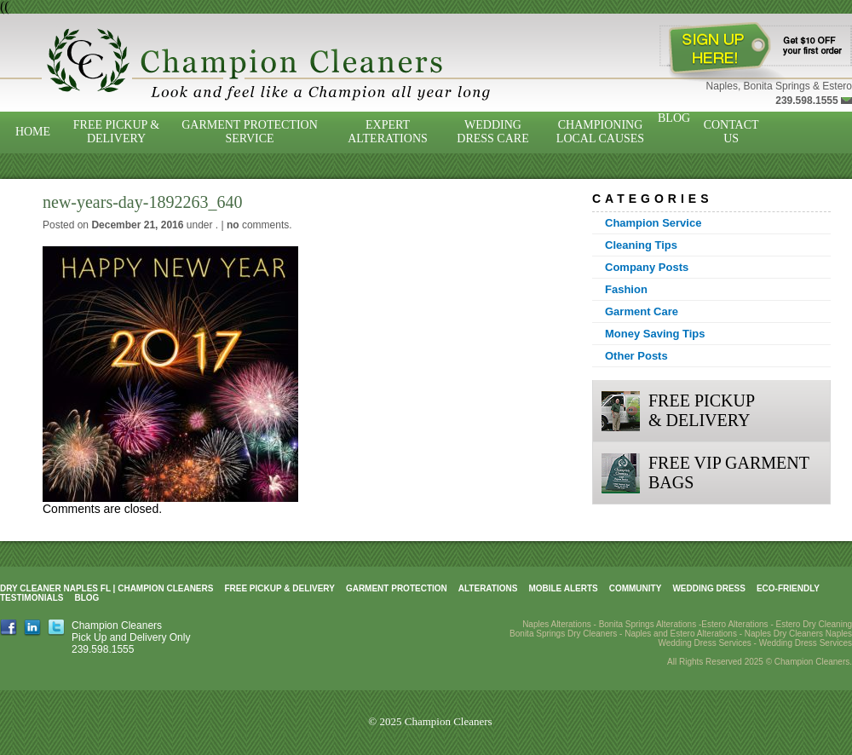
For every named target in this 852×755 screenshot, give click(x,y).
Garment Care (641, 311)
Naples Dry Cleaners (784, 633)
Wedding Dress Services (805, 643)
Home (32, 131)
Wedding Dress (709, 588)
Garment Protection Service (249, 131)
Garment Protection (396, 588)
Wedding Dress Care (492, 131)
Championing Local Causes (600, 131)
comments (258, 225)
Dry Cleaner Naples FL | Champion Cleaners (106, 588)
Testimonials (31, 597)
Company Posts (646, 267)
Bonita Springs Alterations (648, 624)
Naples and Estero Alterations (681, 633)
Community (635, 588)
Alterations (488, 588)
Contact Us (731, 131)
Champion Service (653, 222)
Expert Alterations (388, 131)
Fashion (626, 289)
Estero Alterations (734, 624)
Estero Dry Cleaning (814, 624)
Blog (674, 118)
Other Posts (636, 355)
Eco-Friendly (788, 588)
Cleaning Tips (641, 245)
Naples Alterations (556, 624)
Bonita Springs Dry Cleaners (563, 633)
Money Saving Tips (655, 333)
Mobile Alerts (562, 588)
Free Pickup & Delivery (116, 131)
